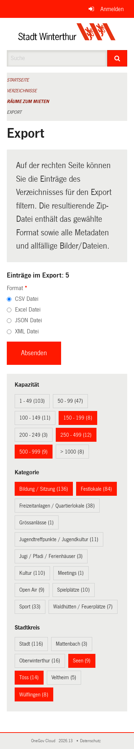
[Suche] (117, 58)
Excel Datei (27, 310)
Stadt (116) (31, 644)
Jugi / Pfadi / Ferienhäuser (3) (51, 556)
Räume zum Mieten (28, 101)
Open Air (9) (31, 590)
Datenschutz (91, 741)
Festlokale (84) (96, 489)
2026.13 (66, 741)
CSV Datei (26, 299)
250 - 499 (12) (75, 435)
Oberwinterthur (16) (39, 661)
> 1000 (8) (72, 452)
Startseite (18, 80)
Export (14, 112)
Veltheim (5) (63, 677)
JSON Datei (28, 320)
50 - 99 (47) (70, 401)
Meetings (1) (71, 573)
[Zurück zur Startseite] (67, 34)
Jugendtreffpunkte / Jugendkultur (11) (58, 539)
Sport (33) (29, 607)
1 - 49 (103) (32, 401)
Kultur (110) (32, 573)
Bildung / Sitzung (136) (43, 489)
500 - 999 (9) (33, 452)
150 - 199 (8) (77, 418)
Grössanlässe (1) (36, 522)
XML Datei (27, 331)
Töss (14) (29, 677)
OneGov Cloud (44, 741)
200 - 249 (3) (33, 435)
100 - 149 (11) (34, 418)
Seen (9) (81, 661)
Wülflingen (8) (33, 694)
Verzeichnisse (22, 90)
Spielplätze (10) (73, 590)
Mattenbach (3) (71, 644)
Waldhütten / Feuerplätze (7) (83, 607)
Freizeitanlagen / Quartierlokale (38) (57, 506)
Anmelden (112, 9)
